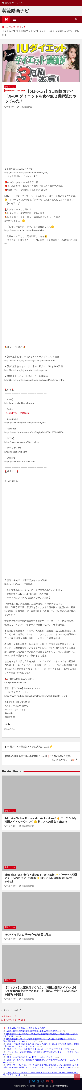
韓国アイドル (10, 87)
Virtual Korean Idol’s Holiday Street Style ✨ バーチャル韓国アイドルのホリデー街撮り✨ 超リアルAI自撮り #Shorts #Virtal (41, 878)
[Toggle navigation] (14, 19)
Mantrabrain (62, 1086)
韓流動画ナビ (15, 10)
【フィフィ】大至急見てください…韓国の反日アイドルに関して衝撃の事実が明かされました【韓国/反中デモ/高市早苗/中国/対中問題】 (40, 991)
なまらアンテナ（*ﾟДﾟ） (13, 1020)
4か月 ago (10, 826)
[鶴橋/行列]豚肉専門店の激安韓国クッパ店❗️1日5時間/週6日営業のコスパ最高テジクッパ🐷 (40, 758)
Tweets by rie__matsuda (16, 413)
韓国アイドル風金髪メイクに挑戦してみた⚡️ (29, 746)
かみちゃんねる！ (10, 1016)
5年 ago (9, 107)
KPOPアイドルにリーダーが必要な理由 (27, 934)
